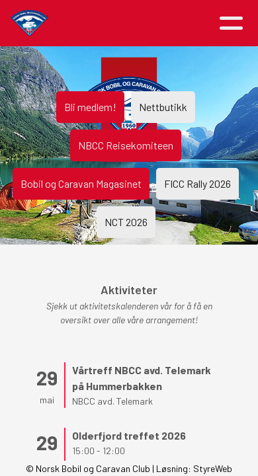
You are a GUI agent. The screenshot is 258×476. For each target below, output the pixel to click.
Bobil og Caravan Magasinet (81, 183)
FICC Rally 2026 (197, 183)
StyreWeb (212, 468)
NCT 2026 (126, 222)
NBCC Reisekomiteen (125, 145)
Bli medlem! (90, 106)
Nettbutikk (163, 106)
